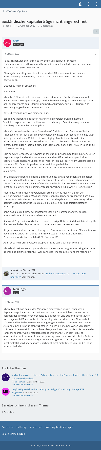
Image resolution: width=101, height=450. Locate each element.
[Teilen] (96, 31)
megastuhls (17, 392)
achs (8, 25)
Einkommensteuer (56, 273)
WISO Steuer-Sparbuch (22, 384)
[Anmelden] (88, 4)
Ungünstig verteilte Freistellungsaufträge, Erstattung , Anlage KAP (48, 389)
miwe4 (14, 270)
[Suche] (80, 4)
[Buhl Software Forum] (1, 4)
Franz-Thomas (18, 381)
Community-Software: (50, 445)
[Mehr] (95, 54)
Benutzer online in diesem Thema (25, 405)
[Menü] (96, 4)
